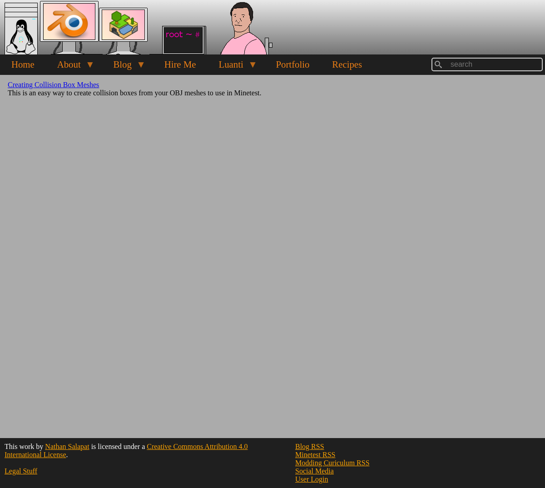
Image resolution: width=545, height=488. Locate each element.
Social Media (314, 471)
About (70, 66)
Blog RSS (309, 446)
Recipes (347, 64)
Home (23, 64)
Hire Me (180, 64)
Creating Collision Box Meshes (53, 85)
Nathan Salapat (67, 446)
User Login (311, 479)
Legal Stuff (21, 471)
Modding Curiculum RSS (332, 463)
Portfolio (292, 64)
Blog (124, 66)
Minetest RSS (315, 454)
